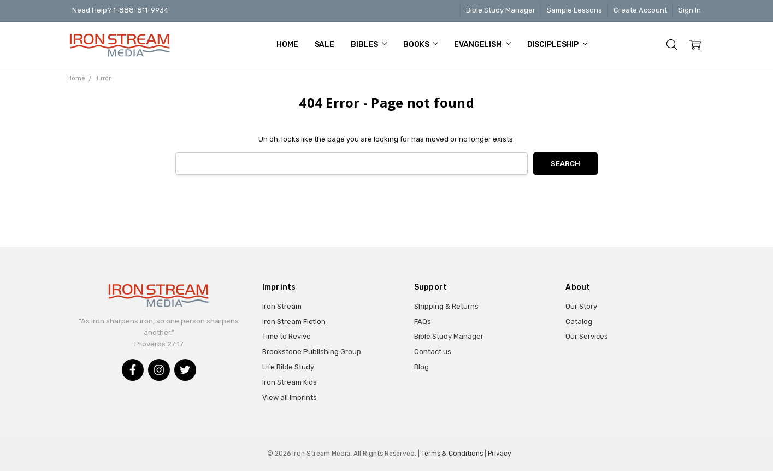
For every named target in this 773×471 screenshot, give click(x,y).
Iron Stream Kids (289, 382)
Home (287, 44)
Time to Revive (286, 336)
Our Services (586, 336)
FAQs (422, 321)
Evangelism (482, 44)
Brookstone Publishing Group (311, 352)
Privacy (499, 453)
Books (420, 44)
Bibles (369, 44)
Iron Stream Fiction (294, 321)
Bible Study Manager (500, 10)
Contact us (432, 352)
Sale (324, 44)
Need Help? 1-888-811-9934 (120, 10)
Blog (421, 367)
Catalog (578, 321)
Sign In (689, 10)
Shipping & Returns (446, 306)
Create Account (640, 10)
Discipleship (557, 44)
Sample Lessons (574, 10)
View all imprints (289, 397)
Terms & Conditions (452, 453)
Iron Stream (282, 306)
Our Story (581, 306)
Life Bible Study (288, 367)
